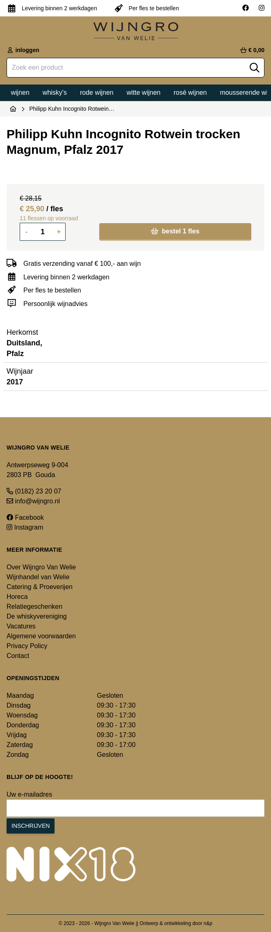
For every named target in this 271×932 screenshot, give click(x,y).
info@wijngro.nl (33, 501)
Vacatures (21, 626)
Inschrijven (30, 825)
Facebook (25, 517)
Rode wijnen (97, 92)
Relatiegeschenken (34, 606)
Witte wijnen (144, 92)
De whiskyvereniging (37, 616)
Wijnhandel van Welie (38, 576)
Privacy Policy (27, 645)
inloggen (23, 50)
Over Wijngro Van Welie (41, 567)
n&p (208, 923)
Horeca (17, 596)
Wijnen (20, 92)
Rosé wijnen (190, 92)
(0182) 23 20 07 (34, 491)
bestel (175, 231)
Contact (18, 655)
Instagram (25, 527)
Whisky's (55, 92)
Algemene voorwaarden (41, 636)
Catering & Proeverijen (40, 586)
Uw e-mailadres (29, 794)
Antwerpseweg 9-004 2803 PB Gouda (37, 469)
